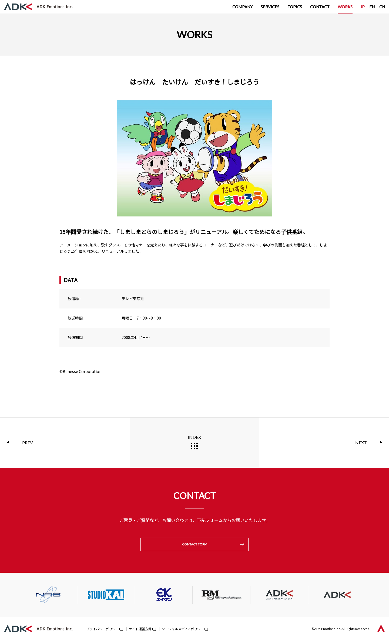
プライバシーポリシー (102, 629)
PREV (27, 442)
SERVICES (270, 6)
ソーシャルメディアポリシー (183, 629)
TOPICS (294, 6)
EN (372, 6)
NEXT (361, 442)
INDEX (194, 437)
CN (382, 6)
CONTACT (320, 6)
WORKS (345, 6)
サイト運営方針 (140, 629)
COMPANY (242, 6)
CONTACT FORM (194, 544)
